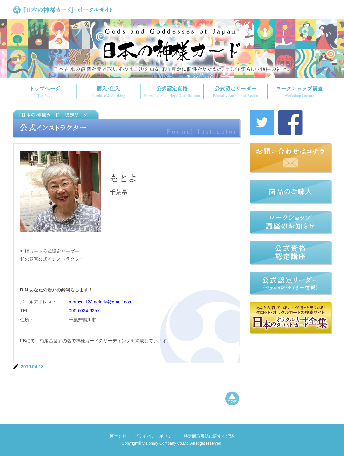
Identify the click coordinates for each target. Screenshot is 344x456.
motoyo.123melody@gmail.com (100, 301)
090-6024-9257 (84, 310)
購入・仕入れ (108, 91)
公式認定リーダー (235, 91)
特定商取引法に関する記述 (209, 436)
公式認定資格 (172, 91)
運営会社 (118, 436)
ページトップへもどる (232, 399)
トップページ (45, 91)
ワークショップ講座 (299, 91)
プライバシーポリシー (155, 436)
